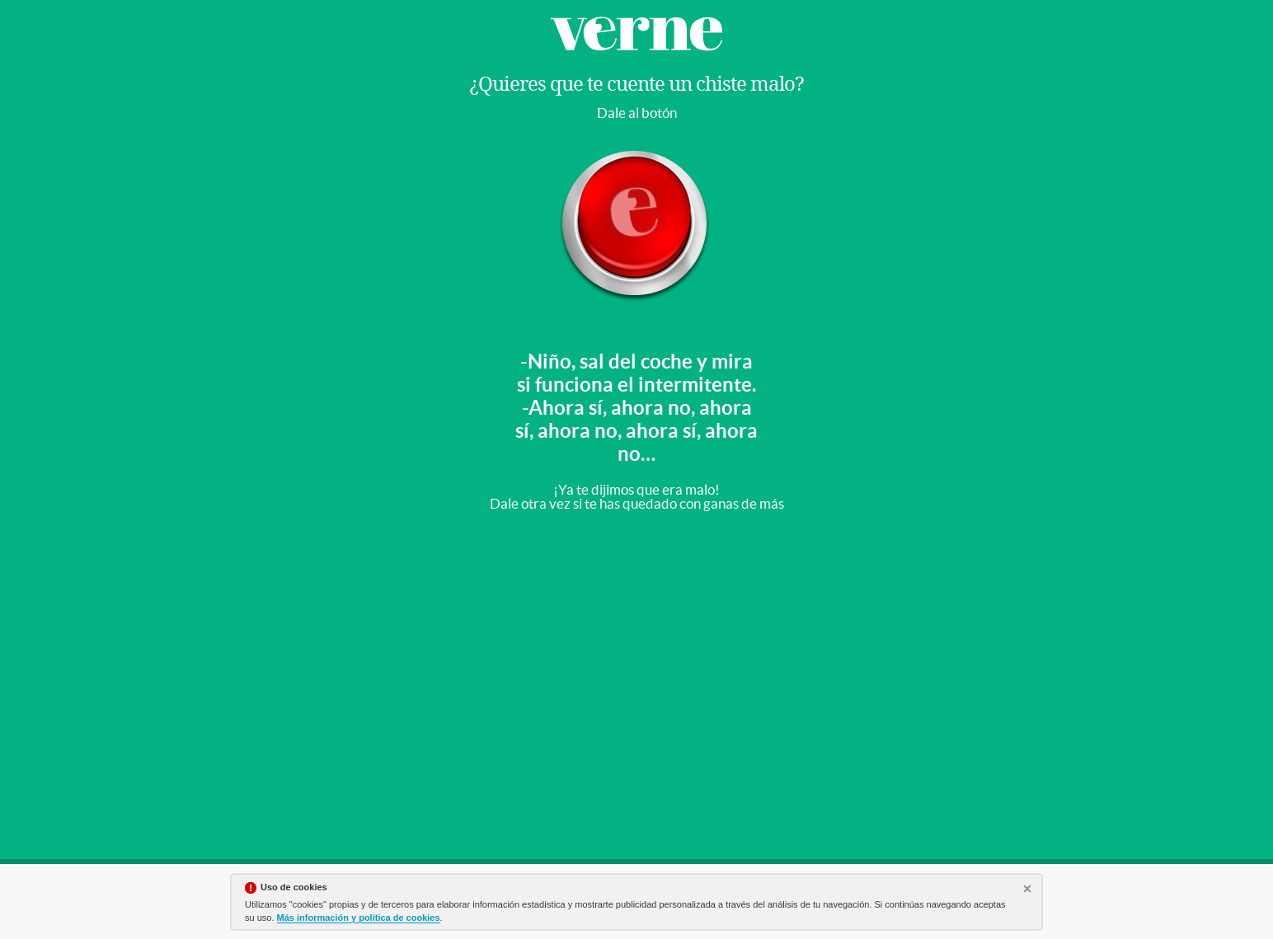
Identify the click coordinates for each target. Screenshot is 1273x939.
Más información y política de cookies (358, 918)
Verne (636, 33)
